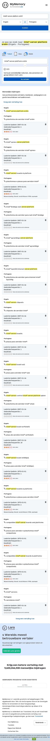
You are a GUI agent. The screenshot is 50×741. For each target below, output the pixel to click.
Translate (11, 725)
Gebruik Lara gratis (11, 651)
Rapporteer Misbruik (14, 728)
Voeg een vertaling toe (13, 102)
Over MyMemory (13, 722)
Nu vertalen (25, 79)
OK (34, 739)
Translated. (39, 716)
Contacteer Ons (13, 731)
